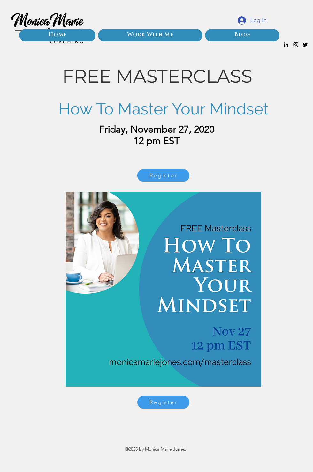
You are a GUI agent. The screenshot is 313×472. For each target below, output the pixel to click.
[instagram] (296, 44)
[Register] (163, 175)
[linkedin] (286, 44)
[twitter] (305, 44)
